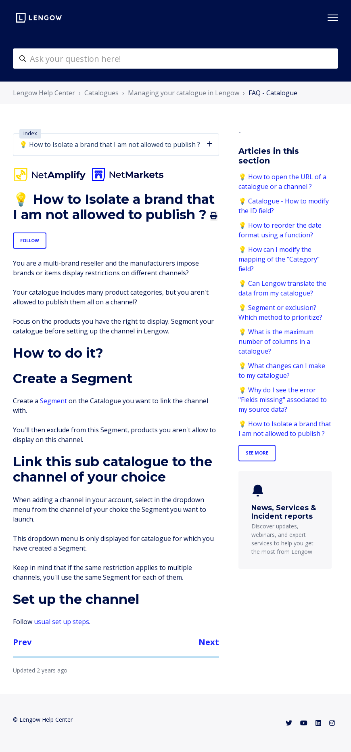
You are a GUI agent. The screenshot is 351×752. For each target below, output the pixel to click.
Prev (22, 642)
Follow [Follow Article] (29, 240)
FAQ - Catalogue (273, 92)
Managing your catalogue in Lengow (183, 92)
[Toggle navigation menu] (332, 18)
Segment (53, 400)
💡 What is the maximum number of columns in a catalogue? (275, 341)
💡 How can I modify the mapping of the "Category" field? (279, 259)
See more (257, 453)
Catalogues (101, 92)
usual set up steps (61, 621)
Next (208, 642)
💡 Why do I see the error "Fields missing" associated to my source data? (282, 399)
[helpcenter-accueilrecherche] (175, 58)
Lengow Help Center (44, 92)
